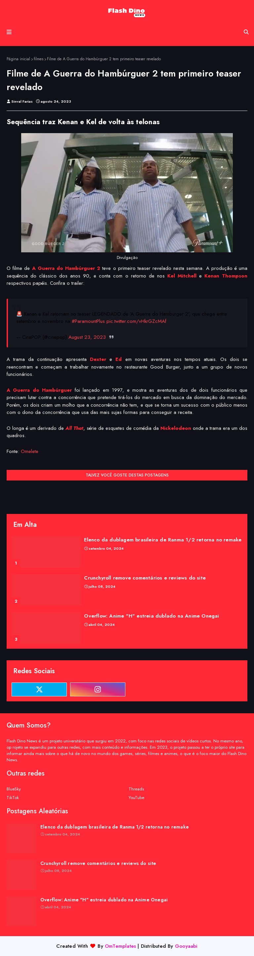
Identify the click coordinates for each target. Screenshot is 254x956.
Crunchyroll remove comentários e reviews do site (145, 577)
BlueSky (14, 789)
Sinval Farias (22, 101)
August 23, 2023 (87, 337)
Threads (136, 789)
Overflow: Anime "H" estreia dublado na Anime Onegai (151, 616)
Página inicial (18, 59)
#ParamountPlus (88, 321)
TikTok (13, 797)
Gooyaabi (186, 946)
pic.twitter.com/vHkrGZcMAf (136, 321)
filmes (38, 59)
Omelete (29, 451)
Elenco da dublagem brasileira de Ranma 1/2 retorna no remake (162, 539)
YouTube (136, 797)
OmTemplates (120, 946)
